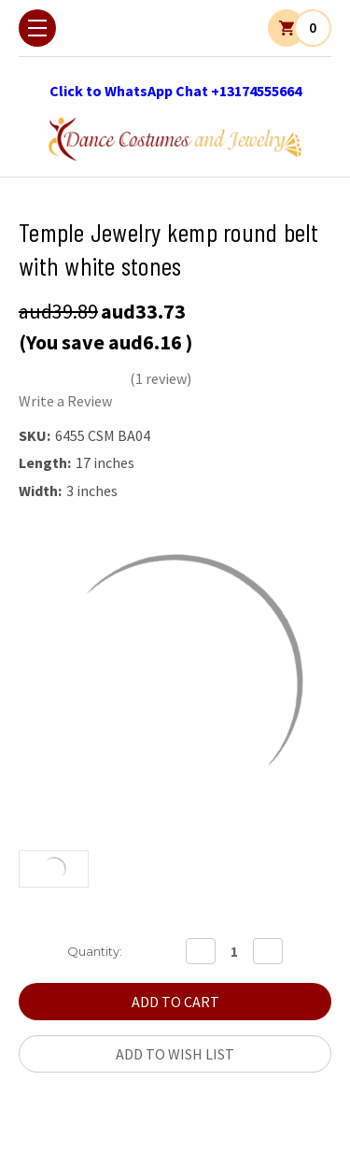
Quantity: (94, 951)
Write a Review (65, 400)
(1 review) (160, 378)
